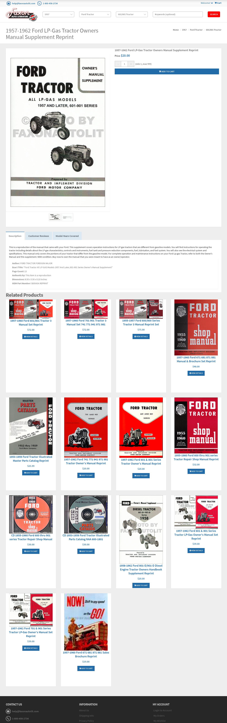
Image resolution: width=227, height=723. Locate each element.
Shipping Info (86, 716)
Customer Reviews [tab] (39, 236)
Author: (16, 263)
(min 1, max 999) (143, 63)
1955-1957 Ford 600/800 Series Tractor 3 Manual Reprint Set (141, 323)
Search (214, 14)
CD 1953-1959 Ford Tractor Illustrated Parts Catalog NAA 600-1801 (86, 537)
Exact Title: (17, 267)
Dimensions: (18, 279)
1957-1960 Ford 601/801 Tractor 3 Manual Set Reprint (30, 323)
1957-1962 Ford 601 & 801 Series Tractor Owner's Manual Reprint (141, 462)
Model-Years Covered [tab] (68, 236)
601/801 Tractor (213, 29)
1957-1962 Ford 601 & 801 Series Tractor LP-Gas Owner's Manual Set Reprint (196, 535)
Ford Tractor (196, 29)
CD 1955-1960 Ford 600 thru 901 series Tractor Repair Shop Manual (30, 537)
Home (176, 29)
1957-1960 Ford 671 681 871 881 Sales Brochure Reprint (86, 654)
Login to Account (162, 710)
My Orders (159, 716)
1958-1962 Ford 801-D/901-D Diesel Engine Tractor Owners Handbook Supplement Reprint (141, 569)
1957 (184, 29)
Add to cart (167, 71)
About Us (84, 710)
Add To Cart (30, 473)
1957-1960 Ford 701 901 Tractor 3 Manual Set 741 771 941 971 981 (85, 323)
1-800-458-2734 (50, 3)
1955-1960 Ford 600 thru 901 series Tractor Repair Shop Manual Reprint (196, 457)
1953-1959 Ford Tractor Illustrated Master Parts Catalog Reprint (30, 459)
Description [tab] (15, 236)
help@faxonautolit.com (23, 3)
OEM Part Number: (21, 283)
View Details (30, 337)
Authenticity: (18, 275)
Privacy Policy (86, 721)
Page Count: (18, 271)
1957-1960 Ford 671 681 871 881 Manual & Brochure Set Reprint (196, 359)
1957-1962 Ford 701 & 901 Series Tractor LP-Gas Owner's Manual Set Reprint (31, 632)
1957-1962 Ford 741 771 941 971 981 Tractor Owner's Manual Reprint (86, 461)
